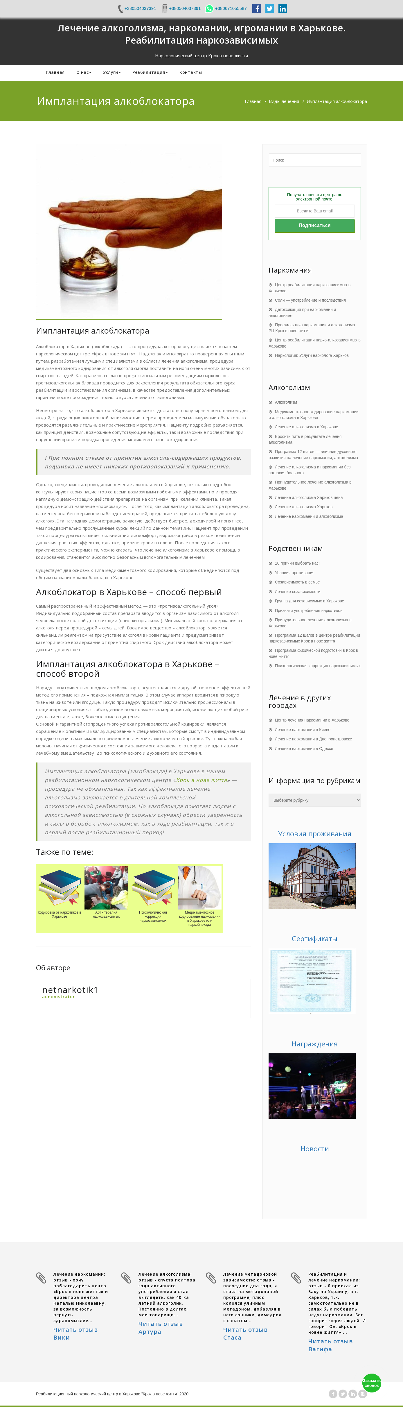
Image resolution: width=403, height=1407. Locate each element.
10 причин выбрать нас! (297, 563)
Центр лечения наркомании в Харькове (312, 720)
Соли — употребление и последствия (310, 300)
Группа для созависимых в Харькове (309, 601)
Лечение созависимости (298, 591)
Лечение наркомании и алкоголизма (309, 516)
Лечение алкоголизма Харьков (304, 506)
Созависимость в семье (297, 582)
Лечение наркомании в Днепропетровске (313, 739)
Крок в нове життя (201, 779)
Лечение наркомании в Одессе (304, 748)
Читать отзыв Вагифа (330, 1345)
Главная (55, 72)
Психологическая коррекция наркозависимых (318, 665)
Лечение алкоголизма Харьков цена (309, 497)
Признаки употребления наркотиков (309, 610)
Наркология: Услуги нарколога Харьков (312, 355)
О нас (84, 72)
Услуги (112, 72)
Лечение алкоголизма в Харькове (306, 427)
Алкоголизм (286, 402)
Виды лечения (284, 101)
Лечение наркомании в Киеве (302, 729)
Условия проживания (294, 572)
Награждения (315, 1043)
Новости (315, 1148)
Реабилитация (150, 72)
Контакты (190, 72)
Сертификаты (314, 938)
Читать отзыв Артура (160, 1328)
